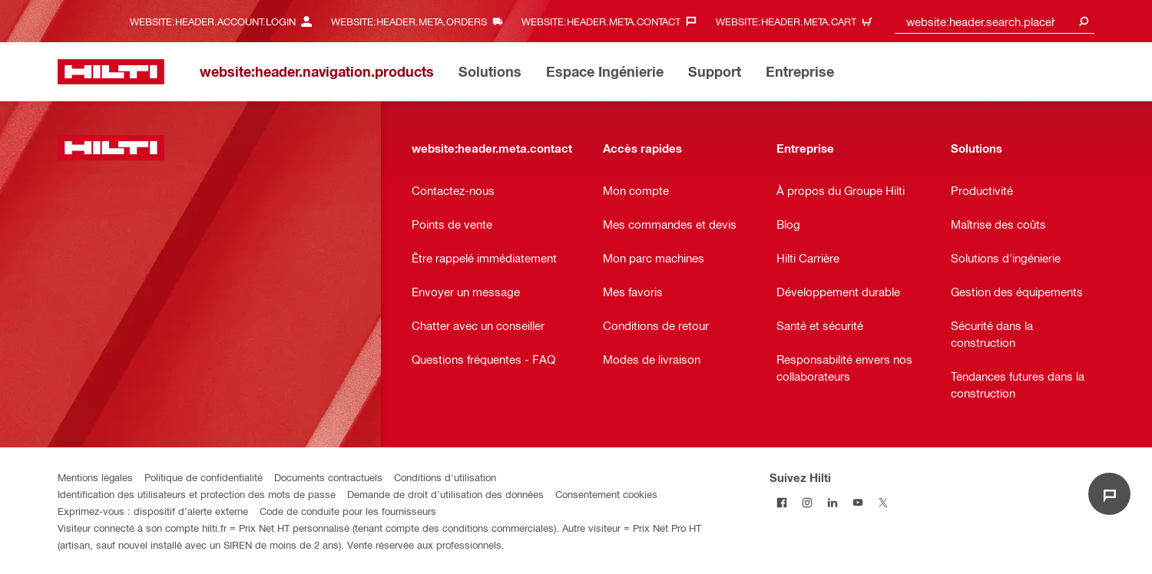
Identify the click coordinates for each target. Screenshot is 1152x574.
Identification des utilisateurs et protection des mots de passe (197, 494)
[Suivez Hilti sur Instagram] (807, 502)
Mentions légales (95, 477)
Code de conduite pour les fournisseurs (348, 510)
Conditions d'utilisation (445, 477)
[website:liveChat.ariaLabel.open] (1109, 494)
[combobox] (994, 21)
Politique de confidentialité (203, 477)
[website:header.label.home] (111, 71)
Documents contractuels (328, 477)
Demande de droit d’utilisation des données (445, 494)
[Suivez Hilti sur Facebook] (782, 502)
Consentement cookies (606, 494)
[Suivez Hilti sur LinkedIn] (833, 502)
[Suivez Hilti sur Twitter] (883, 502)
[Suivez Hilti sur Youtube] (858, 502)
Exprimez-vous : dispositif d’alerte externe (153, 510)
